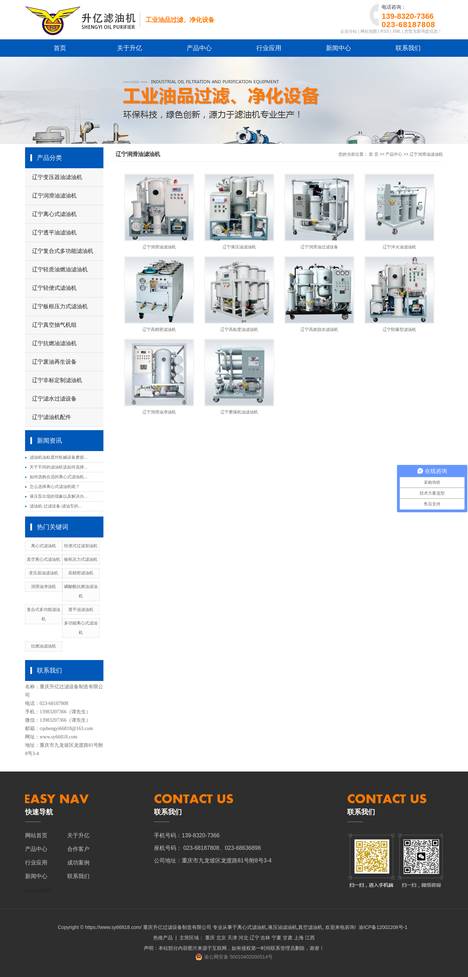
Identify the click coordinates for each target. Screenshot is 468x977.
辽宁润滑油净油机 (159, 412)
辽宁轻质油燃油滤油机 (60, 269)
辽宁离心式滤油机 (54, 214)
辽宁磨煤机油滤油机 (239, 412)
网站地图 (368, 31)
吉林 (265, 937)
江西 (310, 937)
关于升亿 (129, 48)
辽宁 (254, 937)
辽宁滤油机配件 (51, 417)
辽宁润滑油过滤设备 (319, 247)
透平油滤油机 (80, 609)
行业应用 (268, 48)
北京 (221, 937)
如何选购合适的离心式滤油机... (58, 476)
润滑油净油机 (43, 586)
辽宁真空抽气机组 (54, 325)
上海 (299, 937)
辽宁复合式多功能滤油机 (62, 251)
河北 (243, 937)
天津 (232, 937)
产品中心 (199, 48)
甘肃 (287, 937)
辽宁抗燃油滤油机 (54, 343)
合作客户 (78, 849)
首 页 (373, 154)
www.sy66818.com (58, 736)
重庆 (210, 937)
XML (396, 31)
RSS (385, 31)
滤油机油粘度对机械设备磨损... (58, 457)
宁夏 (276, 937)
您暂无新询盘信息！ (423, 31)
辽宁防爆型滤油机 (399, 329)
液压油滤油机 (282, 927)
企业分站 (348, 31)
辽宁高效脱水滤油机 (319, 329)
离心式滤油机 (43, 545)
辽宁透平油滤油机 (54, 232)
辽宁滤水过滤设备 (54, 399)
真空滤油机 (310, 927)
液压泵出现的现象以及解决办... (58, 496)
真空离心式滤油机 (43, 559)
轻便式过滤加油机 (81, 545)
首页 (60, 48)
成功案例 (78, 863)
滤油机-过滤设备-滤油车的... (56, 506)
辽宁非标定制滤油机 (57, 380)
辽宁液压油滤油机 (239, 247)
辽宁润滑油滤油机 (54, 196)
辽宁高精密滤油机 (159, 329)
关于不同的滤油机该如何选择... (58, 467)
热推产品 (163, 937)
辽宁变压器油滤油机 (57, 177)
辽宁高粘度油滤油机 (239, 329)
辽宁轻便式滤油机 (54, 288)
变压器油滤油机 (43, 573)
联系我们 (408, 48)
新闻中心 (338, 48)
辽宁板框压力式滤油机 (60, 306)
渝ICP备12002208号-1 (383, 927)
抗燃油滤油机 (43, 646)
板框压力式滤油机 (81, 559)
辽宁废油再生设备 (54, 362)
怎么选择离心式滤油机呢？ (55, 486)
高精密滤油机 (80, 573)
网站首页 (36, 835)
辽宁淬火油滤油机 (399, 247)
